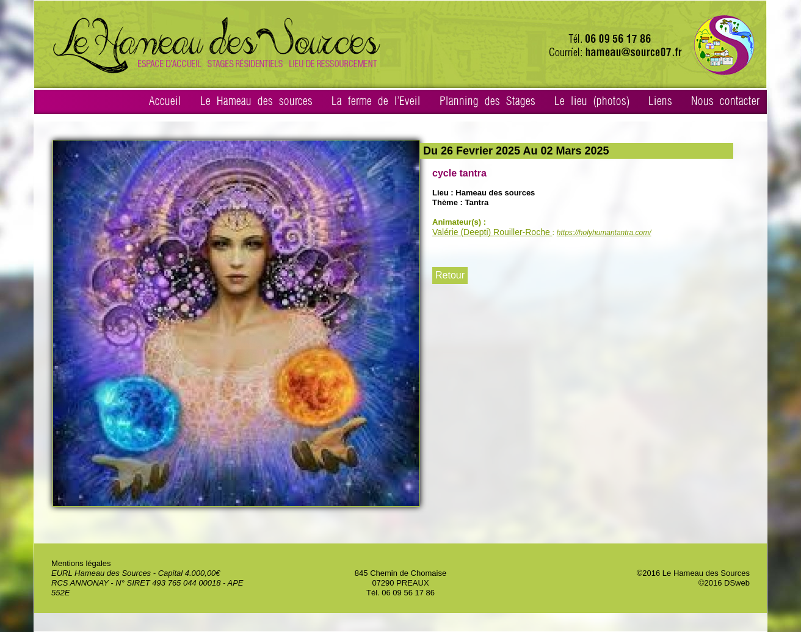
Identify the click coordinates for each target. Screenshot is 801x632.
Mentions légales (81, 563)
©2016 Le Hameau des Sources (693, 573)
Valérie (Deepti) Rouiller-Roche (492, 232)
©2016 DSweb (724, 582)
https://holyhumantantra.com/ (604, 232)
